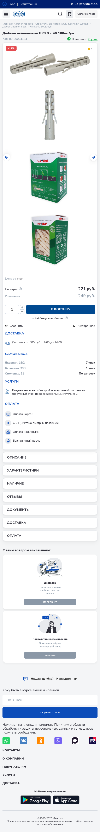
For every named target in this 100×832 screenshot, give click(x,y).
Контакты (11, 750)
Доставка (11, 783)
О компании (13, 759)
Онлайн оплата (86, 13)
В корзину (60, 309)
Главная (7, 23)
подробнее (50, 602)
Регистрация (28, 4)
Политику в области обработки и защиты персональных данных (43, 726)
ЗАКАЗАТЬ (50, 655)
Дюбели (84, 23)
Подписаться (50, 712)
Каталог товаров (23, 23)
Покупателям (14, 767)
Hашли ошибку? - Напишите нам (50, 679)
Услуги (8, 775)
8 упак (93, 39)
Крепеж (72, 23)
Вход (12, 4)
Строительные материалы (50, 23)
